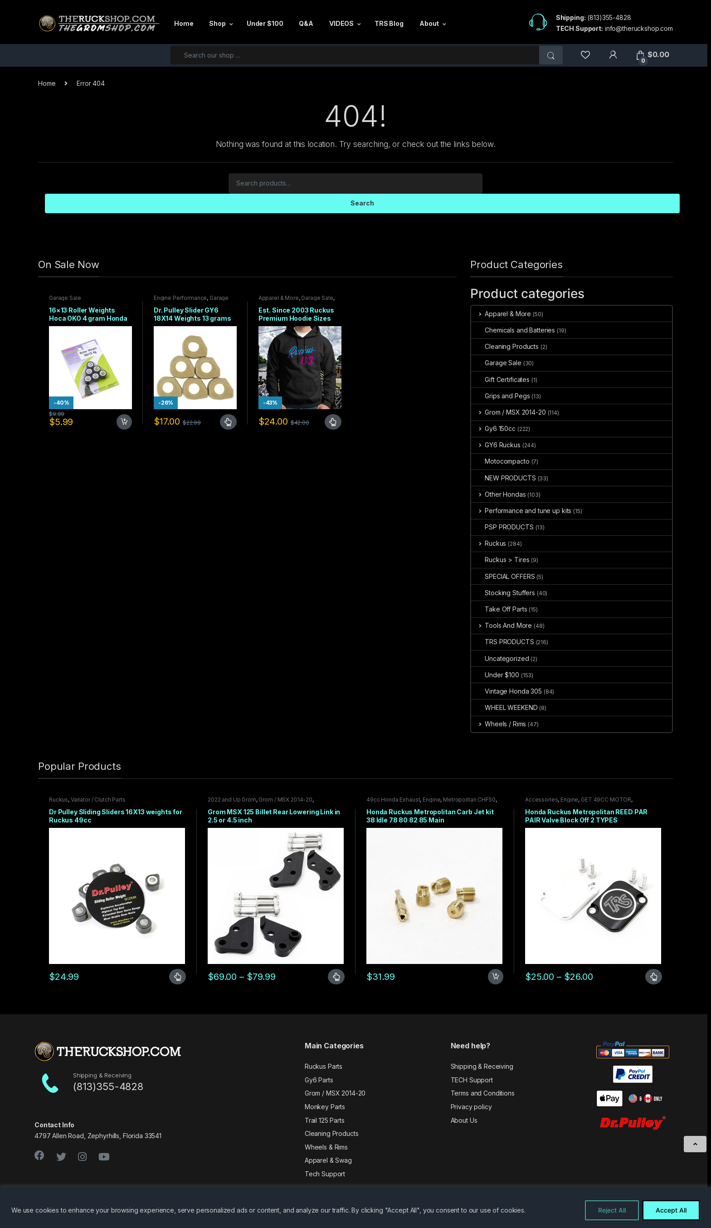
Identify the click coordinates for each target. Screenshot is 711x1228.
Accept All (671, 1210)
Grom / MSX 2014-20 (508, 412)
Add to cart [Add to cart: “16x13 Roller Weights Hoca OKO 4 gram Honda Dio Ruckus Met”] (124, 422)
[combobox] (355, 55)
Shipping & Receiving (482, 1066)
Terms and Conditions (483, 1093)
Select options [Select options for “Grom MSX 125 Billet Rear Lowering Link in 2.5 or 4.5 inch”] (336, 976)
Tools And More (501, 625)
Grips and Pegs (500, 396)
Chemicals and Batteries (513, 330)
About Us (464, 1120)
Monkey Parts (325, 1107)
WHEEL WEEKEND (504, 707)
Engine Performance (180, 297)
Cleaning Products (505, 346)
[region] (355, 1207)
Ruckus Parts (323, 1066)
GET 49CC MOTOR (606, 799)
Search (362, 203)
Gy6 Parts (319, 1080)
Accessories (541, 799)
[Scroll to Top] (695, 1144)
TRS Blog (389, 23)
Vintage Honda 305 (506, 691)
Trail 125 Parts (325, 1120)
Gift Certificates (500, 379)
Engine (431, 799)
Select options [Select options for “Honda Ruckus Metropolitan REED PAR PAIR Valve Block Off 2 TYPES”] (653, 976)
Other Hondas (498, 494)
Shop (217, 23)
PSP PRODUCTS (502, 527)
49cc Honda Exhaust (393, 799)
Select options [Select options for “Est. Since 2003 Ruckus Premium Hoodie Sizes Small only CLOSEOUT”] (333, 422)
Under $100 (265, 23)
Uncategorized (500, 658)
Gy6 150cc (493, 428)
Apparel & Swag (328, 1160)
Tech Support (325, 1174)
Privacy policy (471, 1107)
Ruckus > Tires (500, 559)
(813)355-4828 (609, 17)
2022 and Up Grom (232, 799)
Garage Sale (65, 297)
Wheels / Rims (498, 724)
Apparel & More (278, 297)
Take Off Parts (499, 609)
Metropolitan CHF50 (469, 799)
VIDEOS (341, 23)
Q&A (306, 23)
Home (183, 23)
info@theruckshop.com (639, 28)
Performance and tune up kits (521, 510)
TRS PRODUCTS (502, 642)
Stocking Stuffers (503, 593)
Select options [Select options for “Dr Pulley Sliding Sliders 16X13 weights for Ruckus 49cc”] (177, 976)
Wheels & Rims (326, 1147)
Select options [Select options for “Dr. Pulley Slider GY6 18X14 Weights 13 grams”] (228, 422)
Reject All (612, 1210)
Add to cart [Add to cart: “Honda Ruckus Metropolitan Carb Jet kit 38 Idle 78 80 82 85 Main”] (495, 976)
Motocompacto (500, 461)
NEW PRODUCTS (503, 478)
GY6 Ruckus (495, 445)
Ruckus (488, 543)
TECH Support (472, 1080)
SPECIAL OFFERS (503, 576)
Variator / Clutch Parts (98, 799)
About (429, 23)
